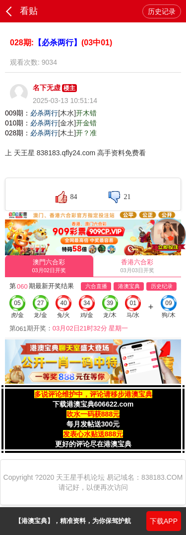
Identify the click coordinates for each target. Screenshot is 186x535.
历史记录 (162, 11)
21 (127, 197)
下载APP (164, 521)
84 (73, 197)
